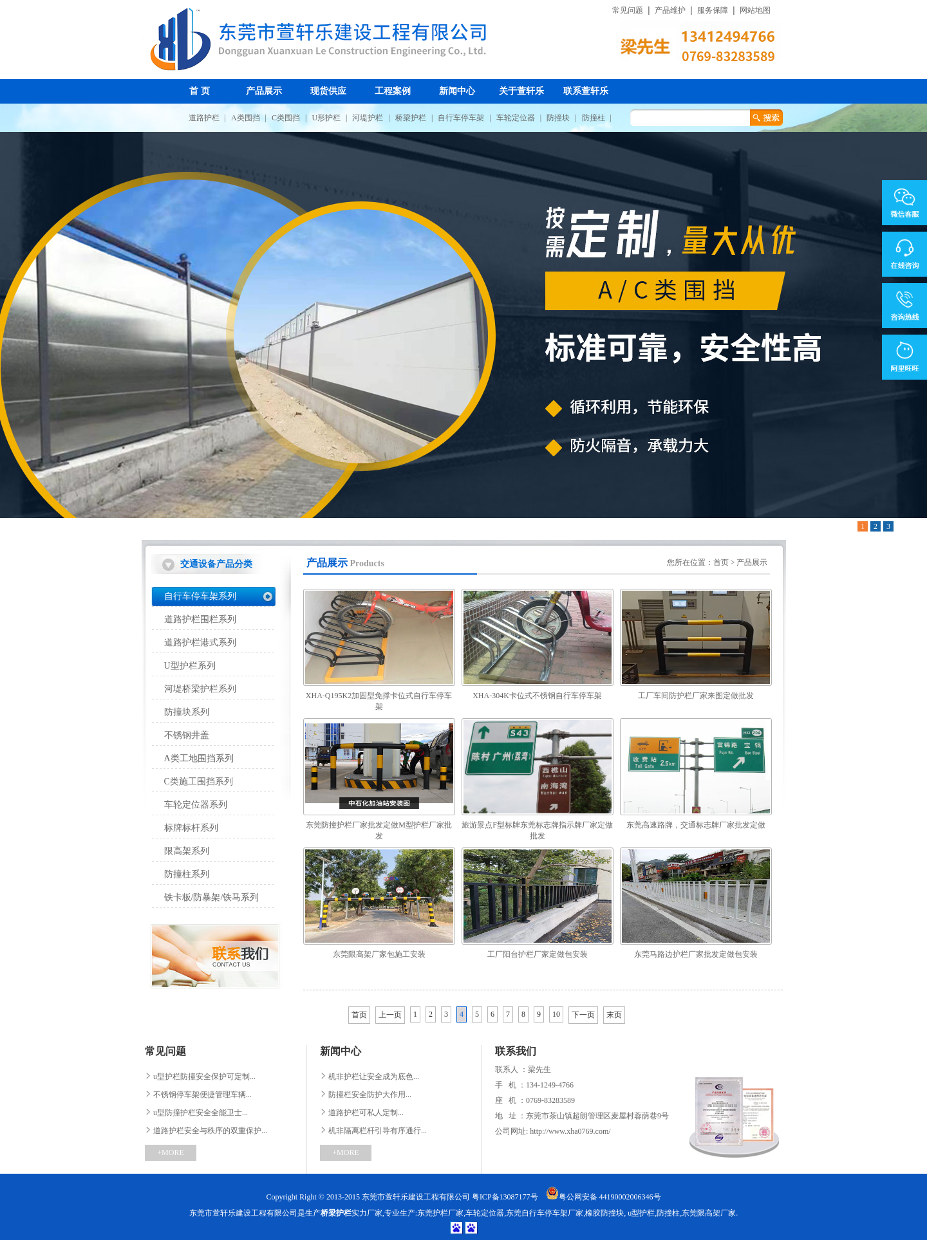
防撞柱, (669, 1212)
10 (556, 1014)
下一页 (583, 1014)
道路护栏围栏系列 (200, 619)
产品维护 (670, 10)
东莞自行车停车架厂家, (545, 1212)
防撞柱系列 (186, 874)
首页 (721, 562)
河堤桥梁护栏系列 (200, 689)
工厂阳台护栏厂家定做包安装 (537, 954)
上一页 (390, 1014)
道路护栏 (204, 117)
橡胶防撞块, (605, 1212)
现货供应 (328, 91)
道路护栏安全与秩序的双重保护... (206, 1130)
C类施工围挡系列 (198, 781)
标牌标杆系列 (191, 828)
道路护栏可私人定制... (362, 1112)
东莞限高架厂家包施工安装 (379, 954)
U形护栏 (326, 117)
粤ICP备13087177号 (505, 1196)
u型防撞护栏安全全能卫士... (196, 1112)
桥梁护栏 (410, 117)
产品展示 (264, 91)
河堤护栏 (367, 117)
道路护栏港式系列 (200, 642)
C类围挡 (286, 117)
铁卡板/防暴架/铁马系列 (211, 897)
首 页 (199, 91)
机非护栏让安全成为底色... (369, 1076)
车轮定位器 (515, 117)
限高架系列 (186, 851)
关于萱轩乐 (521, 91)
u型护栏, (641, 1212)
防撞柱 (593, 117)
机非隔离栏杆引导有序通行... (373, 1130)
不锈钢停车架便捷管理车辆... (198, 1094)
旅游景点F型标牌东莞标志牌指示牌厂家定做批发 (537, 830)
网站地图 (755, 10)
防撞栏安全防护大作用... (365, 1094)
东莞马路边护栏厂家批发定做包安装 (696, 954)
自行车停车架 (461, 117)
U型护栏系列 (190, 666)
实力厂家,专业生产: (369, 1212)
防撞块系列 (186, 712)
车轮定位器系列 (195, 805)
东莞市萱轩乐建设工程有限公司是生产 (255, 1212)
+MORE (170, 1152)
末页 (614, 1014)
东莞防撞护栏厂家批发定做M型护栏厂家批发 (379, 830)
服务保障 (712, 10)
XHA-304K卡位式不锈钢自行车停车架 (537, 695)
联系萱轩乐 (585, 91)
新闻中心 (457, 91)
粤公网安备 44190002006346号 (603, 1196)
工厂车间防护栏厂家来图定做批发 (696, 695)
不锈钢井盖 (186, 735)
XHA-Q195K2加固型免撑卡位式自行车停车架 (379, 701)
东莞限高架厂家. (710, 1212)
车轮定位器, (485, 1212)
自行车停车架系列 (200, 596)
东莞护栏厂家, (441, 1212)
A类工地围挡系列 (199, 758)
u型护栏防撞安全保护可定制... (200, 1076)
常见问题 (627, 10)
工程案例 (393, 91)
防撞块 (558, 117)
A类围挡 (245, 117)
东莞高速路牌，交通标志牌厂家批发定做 (695, 824)
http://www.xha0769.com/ (569, 1131)
